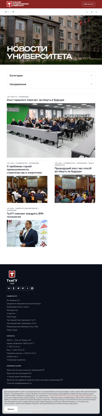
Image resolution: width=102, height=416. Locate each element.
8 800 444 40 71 (89, 4)
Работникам (11, 317)
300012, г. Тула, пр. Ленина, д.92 (19, 340)
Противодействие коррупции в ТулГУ (21, 320)
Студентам (11, 313)
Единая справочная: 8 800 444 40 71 (20, 343)
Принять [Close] (11, 409)
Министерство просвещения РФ (19, 373)
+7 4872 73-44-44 (13, 347)
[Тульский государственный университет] (18, 4)
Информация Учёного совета (18, 307)
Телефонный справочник (16, 360)
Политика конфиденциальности (19, 383)
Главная (10, 18)
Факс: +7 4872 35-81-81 (16, 350)
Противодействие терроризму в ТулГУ (21, 323)
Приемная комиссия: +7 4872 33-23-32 (21, 353)
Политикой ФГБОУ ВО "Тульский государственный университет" (71, 395)
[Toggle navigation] (96, 12)
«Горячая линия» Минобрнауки (19, 377)
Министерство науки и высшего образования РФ (25, 370)
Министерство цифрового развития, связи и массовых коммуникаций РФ (35, 380)
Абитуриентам (12, 310)
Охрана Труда (12, 330)
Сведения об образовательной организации (24, 303)
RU (6, 12)
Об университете (13, 300)
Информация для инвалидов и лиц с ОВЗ (22, 326)
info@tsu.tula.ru (12, 356)
